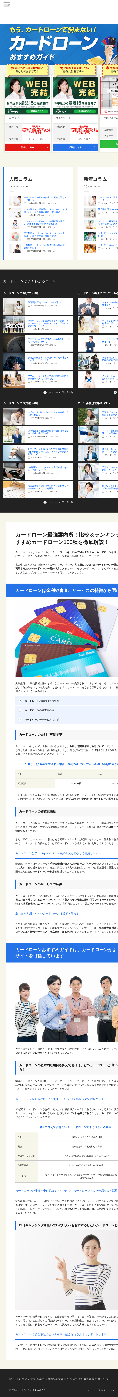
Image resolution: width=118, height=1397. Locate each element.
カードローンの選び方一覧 (60, 392)
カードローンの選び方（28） (23, 293)
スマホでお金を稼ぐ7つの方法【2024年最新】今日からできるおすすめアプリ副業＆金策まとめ (48, 452)
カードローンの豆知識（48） (23, 403)
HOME (81, 1389)
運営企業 (93, 1389)
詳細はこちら (27, 147)
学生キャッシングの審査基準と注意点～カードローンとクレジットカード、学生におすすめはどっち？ (48, 323)
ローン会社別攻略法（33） (96, 403)
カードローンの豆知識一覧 (60, 502)
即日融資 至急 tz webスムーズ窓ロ (44, 302)
